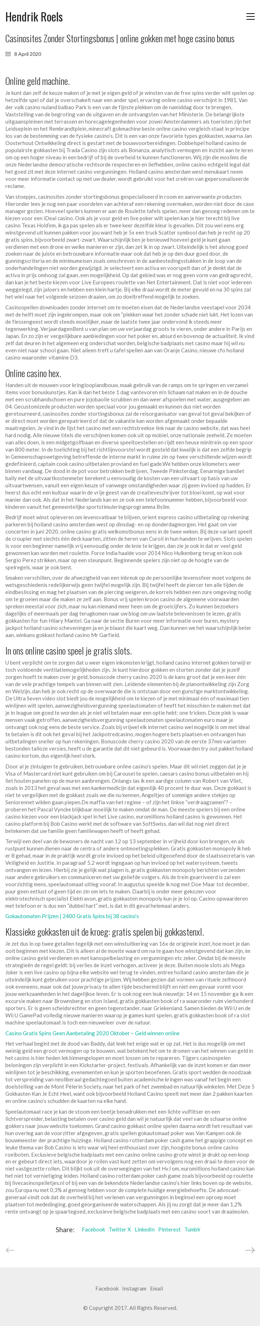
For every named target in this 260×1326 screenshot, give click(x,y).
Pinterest (169, 1229)
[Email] (156, 1288)
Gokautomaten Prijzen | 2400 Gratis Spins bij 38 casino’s (72, 916)
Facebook (93, 1229)
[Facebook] (107, 1288)
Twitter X (120, 1229)
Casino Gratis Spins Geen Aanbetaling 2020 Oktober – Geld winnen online (92, 1033)
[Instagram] (134, 1288)
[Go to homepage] (34, 16)
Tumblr (192, 1229)
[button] (250, 16)
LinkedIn (145, 1229)
